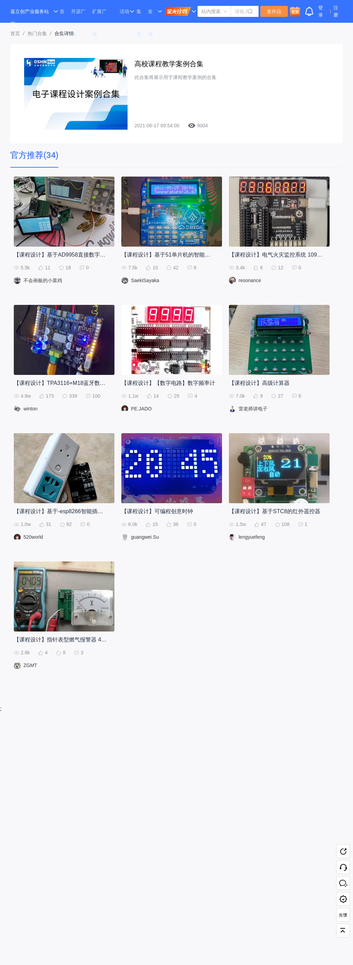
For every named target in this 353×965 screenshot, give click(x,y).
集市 (139, 16)
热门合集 (37, 33)
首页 (62, 16)
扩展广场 (99, 16)
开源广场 (78, 16)
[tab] (34, 155)
